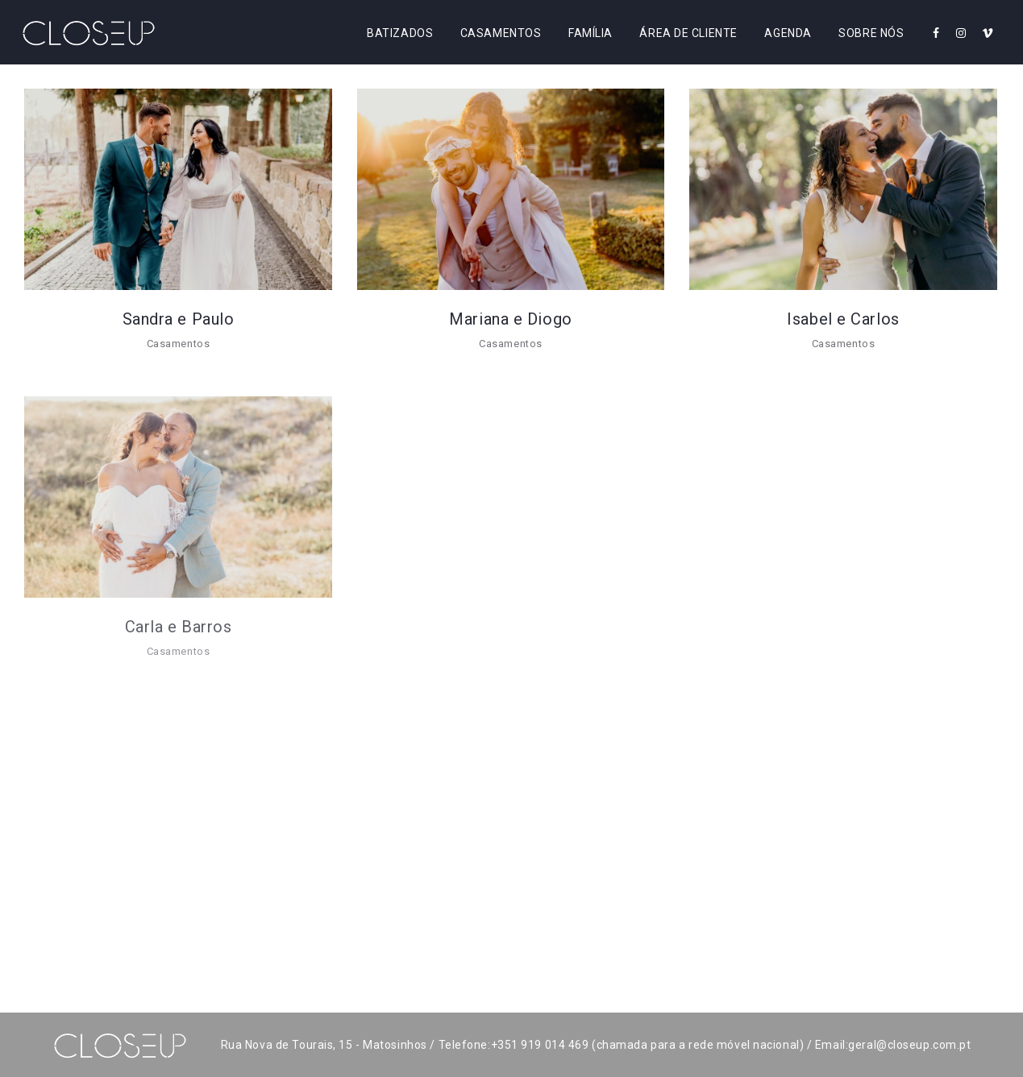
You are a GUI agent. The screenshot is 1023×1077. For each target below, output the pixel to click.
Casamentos (501, 33)
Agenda (787, 33)
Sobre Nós (871, 33)
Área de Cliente (688, 33)
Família (590, 33)
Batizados (400, 33)
